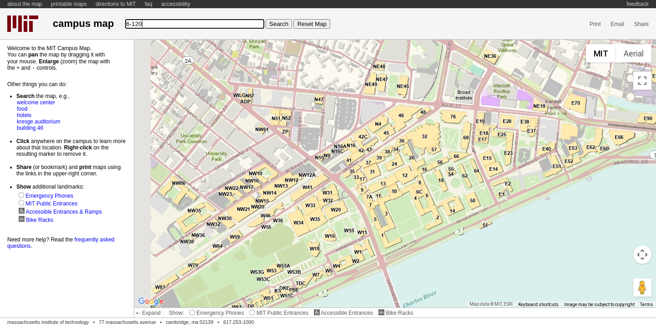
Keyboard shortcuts (538, 304)
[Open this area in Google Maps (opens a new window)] (151, 302)
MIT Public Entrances (278, 313)
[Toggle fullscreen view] (642, 81)
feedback (637, 4)
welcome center (36, 102)
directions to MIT (116, 4)
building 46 (30, 127)
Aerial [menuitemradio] (634, 53)
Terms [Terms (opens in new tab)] (646, 304)
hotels (24, 115)
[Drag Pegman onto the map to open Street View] (642, 287)
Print (595, 24)
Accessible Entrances (343, 313)
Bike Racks (395, 313)
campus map (83, 23)
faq (148, 4)
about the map (24, 4)
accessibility (175, 4)
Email (617, 24)
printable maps (69, 4)
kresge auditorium (38, 121)
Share (641, 24)
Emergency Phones (216, 313)
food (22, 108)
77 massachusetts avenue (127, 322)
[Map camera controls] (642, 255)
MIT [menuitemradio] (601, 53)
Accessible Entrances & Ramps (60, 211)
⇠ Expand (148, 313)
